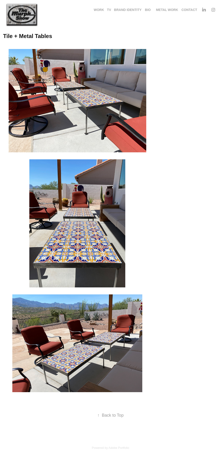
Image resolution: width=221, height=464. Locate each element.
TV (109, 10)
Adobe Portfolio (119, 448)
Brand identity (128, 10)
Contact (189, 10)
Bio (148, 10)
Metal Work (167, 10)
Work (99, 10)
